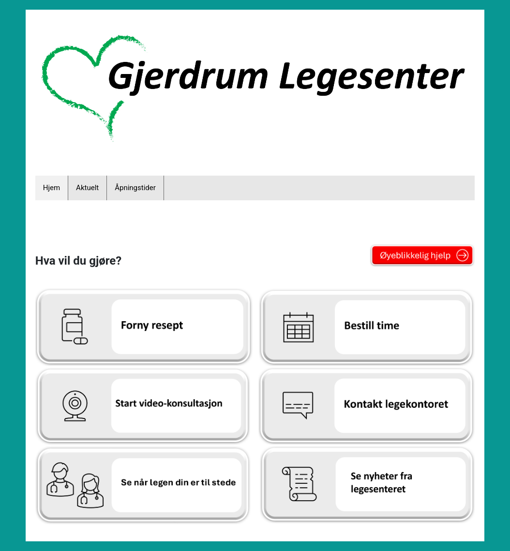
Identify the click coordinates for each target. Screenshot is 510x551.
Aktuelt (87, 187)
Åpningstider (135, 187)
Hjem (51, 187)
